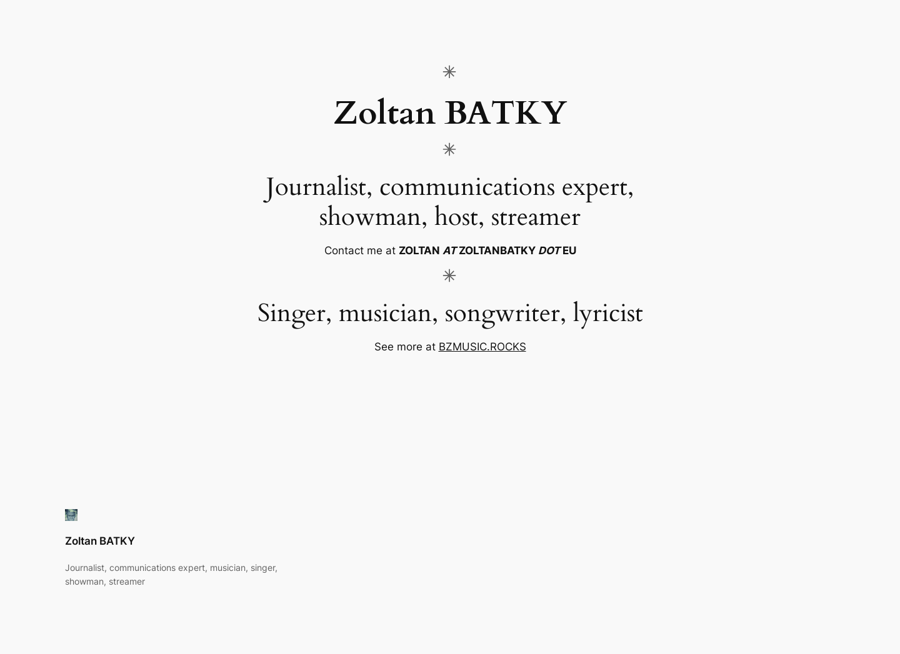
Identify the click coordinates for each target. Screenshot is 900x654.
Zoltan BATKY (100, 541)
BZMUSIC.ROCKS (482, 346)
